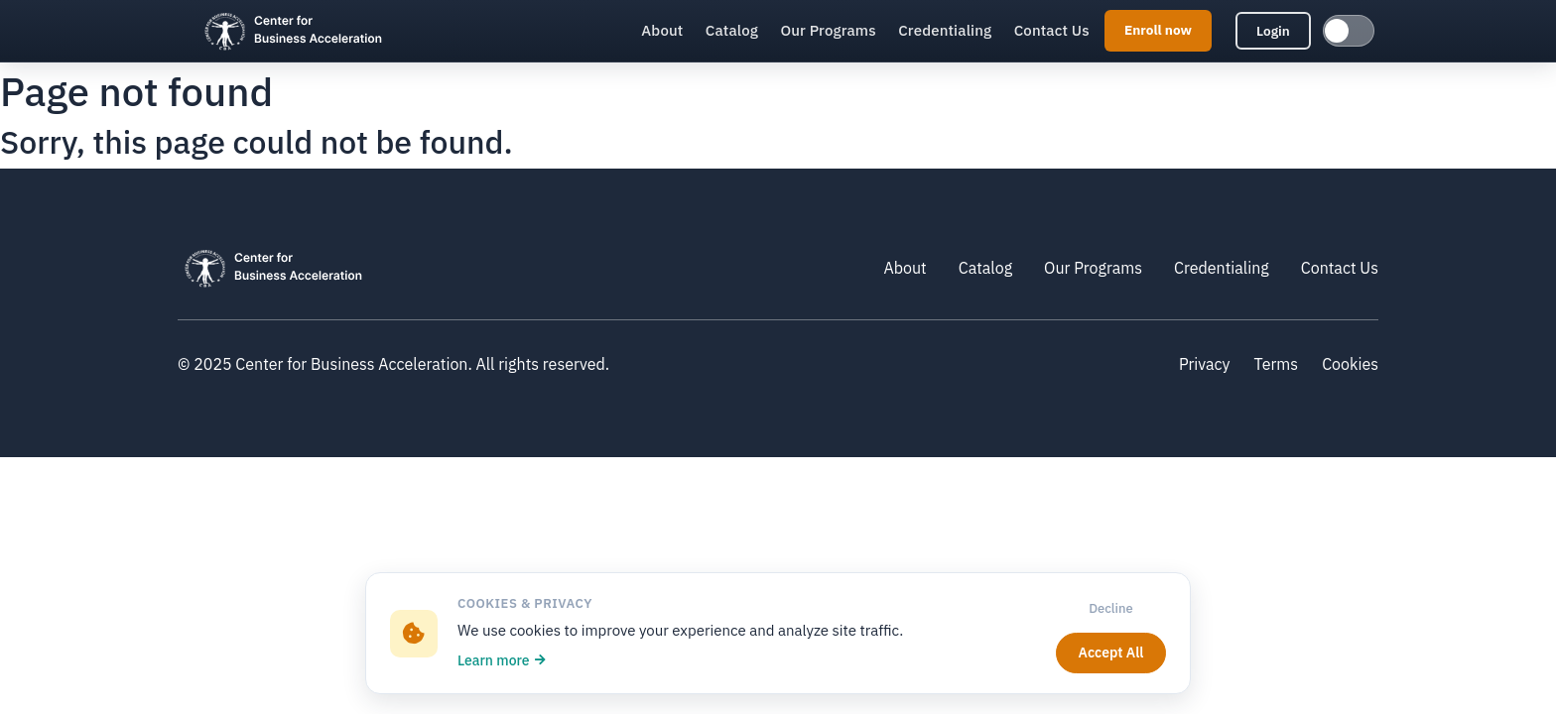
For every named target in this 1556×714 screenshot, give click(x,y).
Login (1273, 31)
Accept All (1111, 652)
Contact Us (1052, 30)
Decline (1111, 608)
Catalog (732, 30)
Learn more (501, 660)
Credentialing (944, 30)
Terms (1276, 364)
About (662, 30)
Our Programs (827, 30)
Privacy (1205, 364)
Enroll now (1158, 30)
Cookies (1350, 364)
